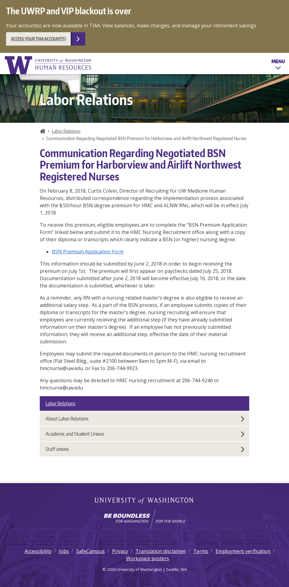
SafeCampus (90, 551)
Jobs (64, 551)
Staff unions (145, 449)
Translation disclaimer (160, 551)
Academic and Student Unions (145, 434)
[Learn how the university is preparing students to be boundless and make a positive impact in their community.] (144, 519)
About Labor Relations (145, 419)
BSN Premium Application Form (88, 251)
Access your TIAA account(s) (38, 38)
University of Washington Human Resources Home (48, 65)
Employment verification (243, 551)
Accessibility (38, 551)
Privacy (120, 551)
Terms (200, 551)
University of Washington (144, 501)
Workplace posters (147, 558)
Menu (278, 65)
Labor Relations (66, 131)
